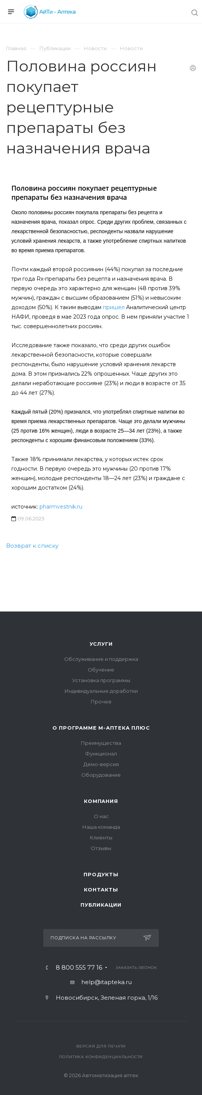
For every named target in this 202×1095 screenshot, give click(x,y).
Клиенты (101, 837)
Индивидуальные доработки (101, 691)
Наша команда (101, 827)
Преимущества (101, 743)
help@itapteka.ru (106, 982)
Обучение (101, 670)
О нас (101, 816)
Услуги (101, 644)
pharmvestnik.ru (60, 506)
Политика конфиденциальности (101, 1056)
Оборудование (101, 775)
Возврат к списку (32, 545)
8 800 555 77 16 (79, 968)
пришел (114, 307)
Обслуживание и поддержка (101, 659)
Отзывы (101, 848)
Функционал (101, 754)
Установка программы (101, 680)
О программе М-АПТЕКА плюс (101, 728)
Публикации (101, 905)
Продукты (101, 874)
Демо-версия (101, 764)
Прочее (101, 701)
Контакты (101, 889)
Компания (101, 801)
